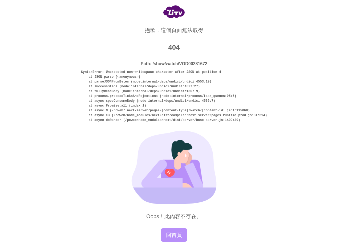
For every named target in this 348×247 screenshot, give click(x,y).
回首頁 (174, 235)
